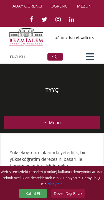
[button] (90, 56)
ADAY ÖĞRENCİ (27, 6)
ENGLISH (17, 56)
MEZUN (84, 6)
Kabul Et (33, 193)
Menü (52, 122)
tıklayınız (55, 183)
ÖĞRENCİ (59, 6)
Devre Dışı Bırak (68, 193)
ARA (54, 57)
